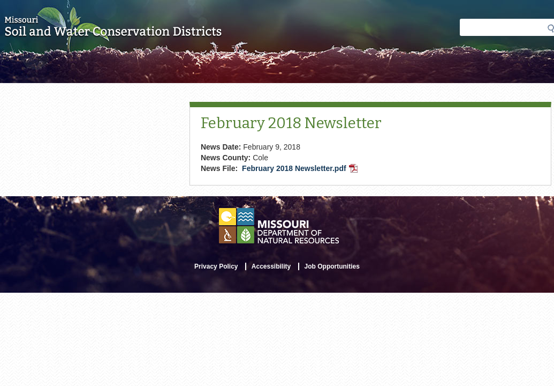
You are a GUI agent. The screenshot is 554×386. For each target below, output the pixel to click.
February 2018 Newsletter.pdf (301, 169)
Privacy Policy (216, 266)
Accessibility (271, 266)
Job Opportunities (332, 266)
